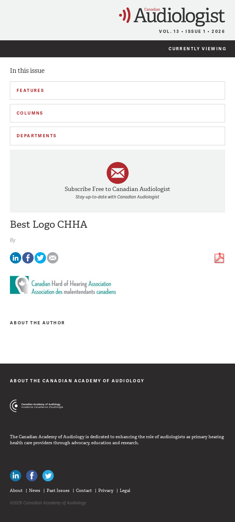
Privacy (105, 490)
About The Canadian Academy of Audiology (77, 381)
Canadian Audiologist (172, 17)
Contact (84, 490)
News (34, 490)
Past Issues (58, 490)
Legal (125, 490)
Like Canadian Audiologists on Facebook (31, 475)
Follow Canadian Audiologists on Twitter (48, 475)
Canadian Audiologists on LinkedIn (15, 475)
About (16, 490)
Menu (8, 15)
